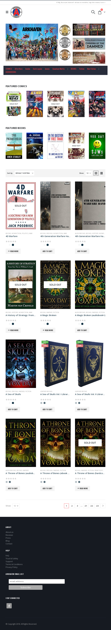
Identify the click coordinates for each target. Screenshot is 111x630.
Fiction (81, 68)
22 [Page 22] (91, 505)
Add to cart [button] (47, 251)
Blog (7, 540)
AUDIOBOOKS (11, 71)
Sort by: (10, 173)
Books (8, 233)
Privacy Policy (11, 567)
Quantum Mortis (58, 68)
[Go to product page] (21, 206)
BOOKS (73, 68)
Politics (25, 233)
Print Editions (100, 470)
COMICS (9, 68)
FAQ (7, 555)
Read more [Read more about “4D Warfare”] (14, 251)
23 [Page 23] (97, 505)
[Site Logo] (16, 12)
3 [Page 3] (77, 505)
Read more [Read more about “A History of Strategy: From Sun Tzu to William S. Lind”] (14, 330)
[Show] (88, 173)
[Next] (103, 505)
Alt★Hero (18, 68)
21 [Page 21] (86, 505)
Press (8, 538)
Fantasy (49, 312)
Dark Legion (37, 68)
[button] (8, 12)
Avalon (27, 68)
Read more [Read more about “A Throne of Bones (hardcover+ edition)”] (84, 488)
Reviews (9, 535)
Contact (9, 543)
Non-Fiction (91, 68)
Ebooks (49, 233)
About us (9, 532)
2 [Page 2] (72, 505)
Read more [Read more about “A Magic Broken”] (49, 330)
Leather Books (46, 391)
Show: (81, 173)
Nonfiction (16, 233)
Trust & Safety (12, 558)
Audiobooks (80, 233)
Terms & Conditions (14, 564)
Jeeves (47, 68)
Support (9, 561)
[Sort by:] (24, 173)
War (30, 233)
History (95, 233)
